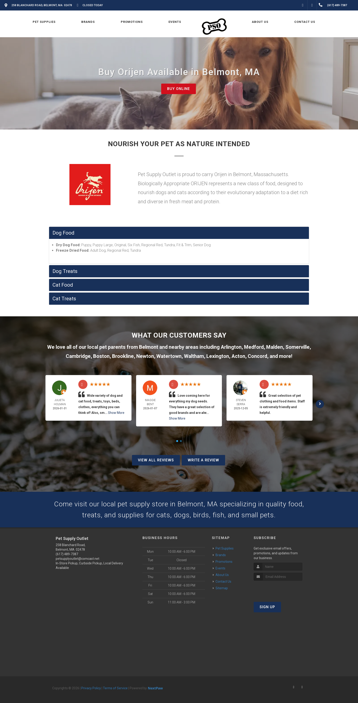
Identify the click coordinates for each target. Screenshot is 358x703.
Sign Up (267, 607)
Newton (145, 356)
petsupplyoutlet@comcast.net (77, 558)
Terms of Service (115, 688)
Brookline (123, 356)
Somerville (297, 347)
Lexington (217, 356)
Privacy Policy (91, 688)
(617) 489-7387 (67, 554)
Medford (254, 347)
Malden (274, 347)
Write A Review (203, 460)
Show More (116, 413)
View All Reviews (156, 460)
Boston (101, 356)
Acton (238, 356)
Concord (257, 356)
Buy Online (178, 89)
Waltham (194, 356)
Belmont (148, 347)
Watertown (169, 356)
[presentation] (278, 589)
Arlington (231, 347)
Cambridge (78, 356)
